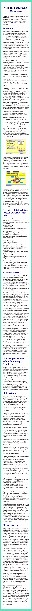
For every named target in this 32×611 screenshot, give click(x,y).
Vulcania (15, 22)
